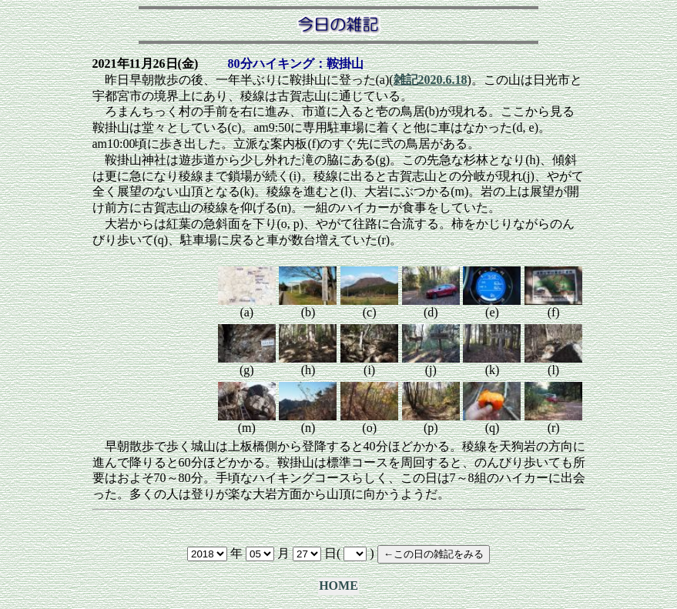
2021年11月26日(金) (145, 63)
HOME (338, 585)
